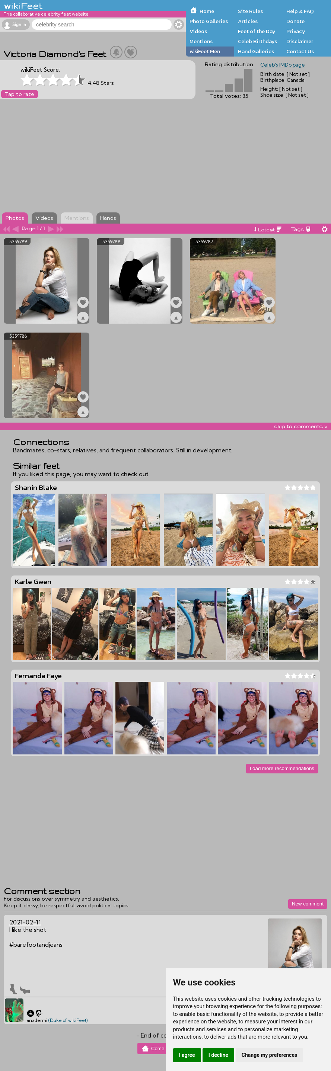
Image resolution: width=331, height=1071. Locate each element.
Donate (295, 21)
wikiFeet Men (205, 51)
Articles (248, 21)
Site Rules (250, 11)
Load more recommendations (282, 768)
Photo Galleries (209, 21)
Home (207, 11)
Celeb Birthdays (257, 41)
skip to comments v (300, 426)
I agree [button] (187, 1055)
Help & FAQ (300, 11)
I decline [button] (218, 1055)
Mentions (201, 41)
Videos (198, 31)
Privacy (295, 31)
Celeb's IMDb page (282, 65)
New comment (308, 904)
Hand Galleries (256, 51)
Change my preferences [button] (269, 1055)
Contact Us (300, 51)
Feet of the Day (257, 31)
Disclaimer (299, 41)
